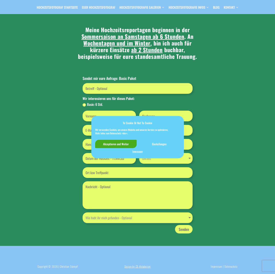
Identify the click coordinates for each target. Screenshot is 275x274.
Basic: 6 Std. (93, 104)
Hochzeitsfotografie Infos (187, 8)
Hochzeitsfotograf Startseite (57, 8)
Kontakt (229, 8)
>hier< (124, 133)
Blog (216, 8)
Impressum (137, 151)
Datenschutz (231, 266)
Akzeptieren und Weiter (116, 144)
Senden (184, 229)
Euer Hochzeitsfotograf (98, 8)
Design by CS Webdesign (137, 266)
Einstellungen (159, 144)
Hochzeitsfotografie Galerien (140, 8)
